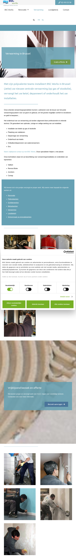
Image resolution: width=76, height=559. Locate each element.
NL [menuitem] (43, 20)
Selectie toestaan (38, 304)
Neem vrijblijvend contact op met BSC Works (19, 152)
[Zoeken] (34, 20)
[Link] (20, 321)
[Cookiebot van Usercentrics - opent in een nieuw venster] (65, 252)
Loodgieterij (12, 213)
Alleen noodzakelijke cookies (14, 304)
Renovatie (11, 195)
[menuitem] (39, 20)
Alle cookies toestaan (62, 304)
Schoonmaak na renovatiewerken (19, 217)
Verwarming (12, 210)
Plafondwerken (13, 199)
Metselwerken (13, 206)
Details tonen (65, 297)
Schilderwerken (13, 203)
